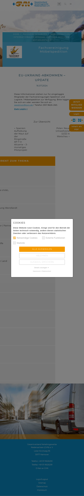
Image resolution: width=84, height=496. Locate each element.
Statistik (19, 243)
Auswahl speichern (42, 262)
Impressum (37, 271)
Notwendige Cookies (25, 237)
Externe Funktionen (53, 237)
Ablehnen (42, 255)
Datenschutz (46, 271)
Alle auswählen (42, 249)
